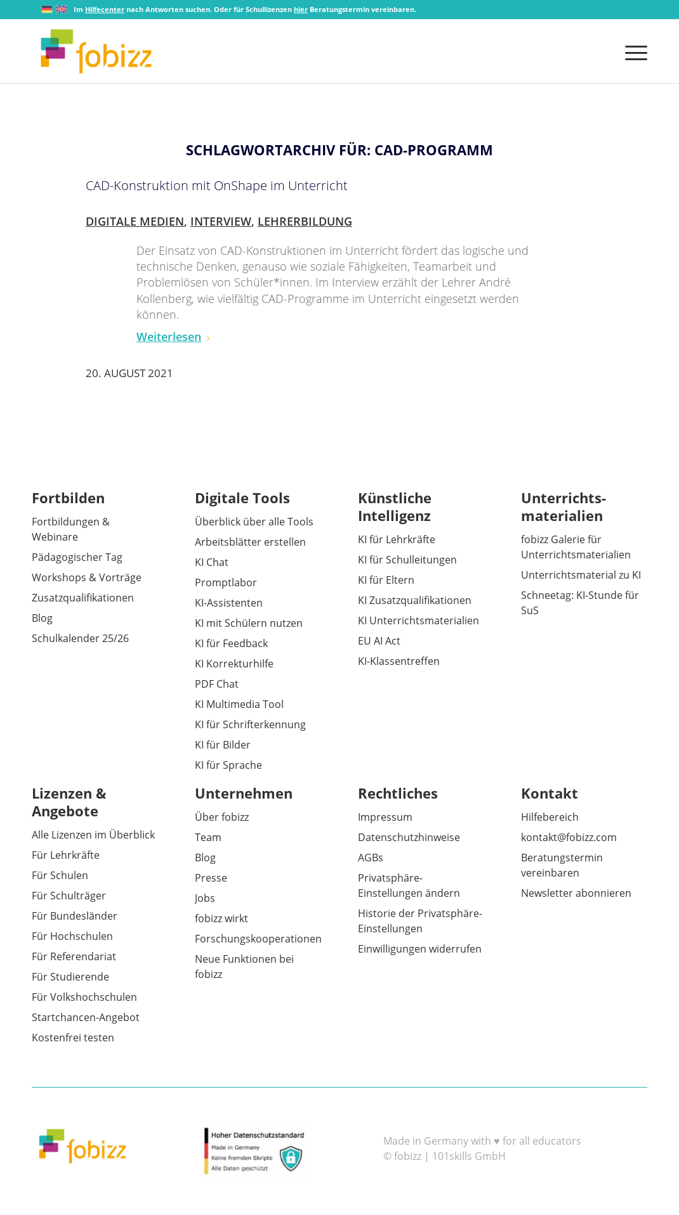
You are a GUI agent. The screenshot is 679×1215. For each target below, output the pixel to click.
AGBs (370, 858)
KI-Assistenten (229, 603)
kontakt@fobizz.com (569, 837)
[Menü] (632, 51)
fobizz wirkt (221, 918)
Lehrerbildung (305, 221)
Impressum (385, 817)
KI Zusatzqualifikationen (414, 600)
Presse (211, 878)
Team (208, 837)
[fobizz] (96, 51)
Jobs (205, 898)
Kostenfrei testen (73, 1038)
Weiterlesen (173, 336)
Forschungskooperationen (258, 939)
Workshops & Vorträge (87, 577)
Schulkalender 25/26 (80, 638)
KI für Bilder (223, 745)
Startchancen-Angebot (86, 1017)
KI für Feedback (231, 643)
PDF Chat (217, 684)
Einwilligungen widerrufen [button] (420, 949)
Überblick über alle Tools (254, 522)
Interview (220, 221)
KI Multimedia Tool (239, 704)
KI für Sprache (228, 765)
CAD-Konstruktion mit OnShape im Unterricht (217, 185)
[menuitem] (632, 51)
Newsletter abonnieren (576, 893)
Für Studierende (70, 977)
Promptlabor (226, 582)
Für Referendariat (74, 956)
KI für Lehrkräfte (396, 539)
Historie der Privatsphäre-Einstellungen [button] (420, 920)
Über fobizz (222, 817)
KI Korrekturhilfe (234, 664)
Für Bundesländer (74, 916)
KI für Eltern (386, 580)
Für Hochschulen (72, 936)
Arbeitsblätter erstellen (250, 542)
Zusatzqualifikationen (83, 598)
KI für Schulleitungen (407, 560)
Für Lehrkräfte (66, 855)
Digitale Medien (135, 221)
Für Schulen (60, 875)
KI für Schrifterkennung (250, 724)
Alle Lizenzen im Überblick (93, 835)
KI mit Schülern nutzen (249, 623)
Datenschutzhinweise (409, 837)
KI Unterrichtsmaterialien (418, 620)
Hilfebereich (550, 817)
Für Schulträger (69, 896)
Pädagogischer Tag (77, 557)
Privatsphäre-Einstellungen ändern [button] (409, 885)
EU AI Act (379, 641)
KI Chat (211, 562)
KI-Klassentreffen (399, 661)
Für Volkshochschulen (84, 997)
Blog (42, 618)
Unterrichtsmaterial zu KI (581, 575)
